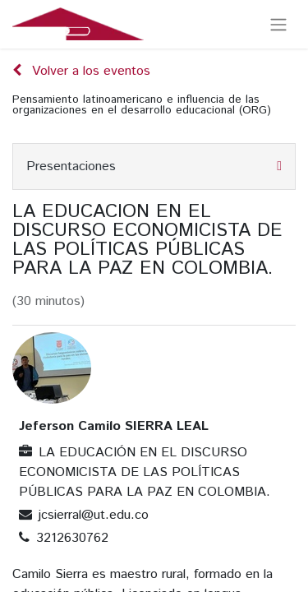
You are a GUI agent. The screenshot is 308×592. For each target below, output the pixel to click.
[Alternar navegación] (278, 24)
